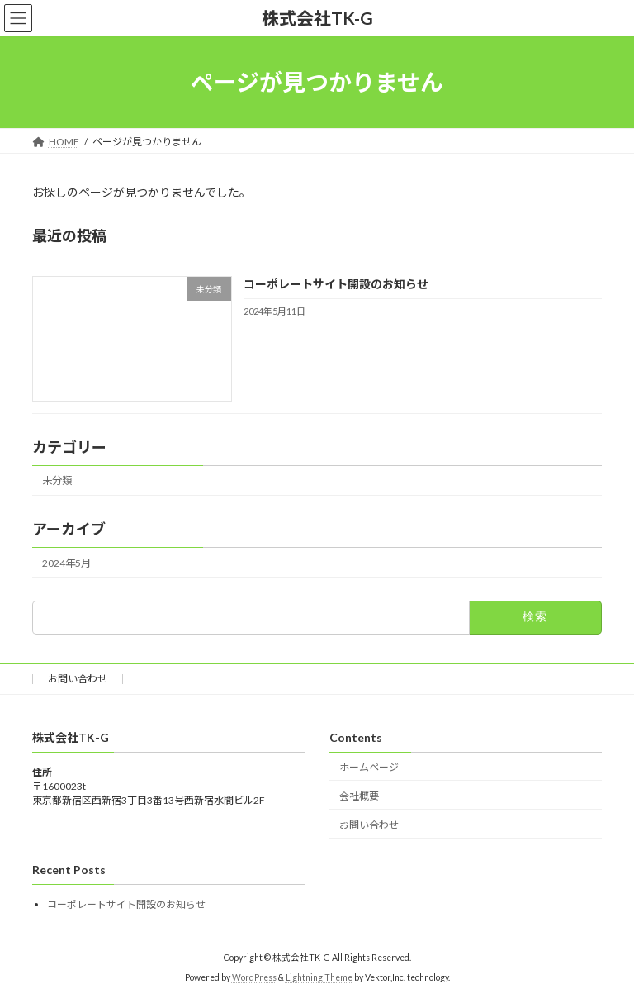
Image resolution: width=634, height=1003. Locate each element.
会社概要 (359, 796)
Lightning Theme (319, 977)
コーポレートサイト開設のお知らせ (336, 285)
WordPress (254, 977)
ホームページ (369, 767)
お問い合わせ (77, 679)
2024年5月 (66, 563)
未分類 (57, 481)
